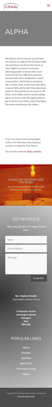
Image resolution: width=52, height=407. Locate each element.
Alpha (26, 374)
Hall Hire (26, 358)
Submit (39, 278)
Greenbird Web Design (26, 397)
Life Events (26, 363)
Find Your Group (26, 369)
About (26, 347)
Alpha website (34, 151)
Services (26, 353)
